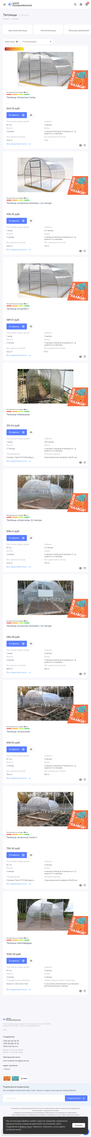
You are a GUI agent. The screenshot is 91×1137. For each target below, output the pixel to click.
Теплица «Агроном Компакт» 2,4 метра (29, 203)
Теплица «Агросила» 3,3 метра (24, 520)
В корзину (16, 115)
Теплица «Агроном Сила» (21, 97)
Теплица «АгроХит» (18, 309)
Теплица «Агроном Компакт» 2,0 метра (29, 626)
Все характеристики (19, 144)
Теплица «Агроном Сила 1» (22, 837)
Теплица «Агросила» (18, 732)
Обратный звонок (10, 1046)
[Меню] (4, 4)
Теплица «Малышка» (18, 414)
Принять (79, 1125)
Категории (11, 42)
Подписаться (76, 1098)
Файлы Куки (26, 1127)
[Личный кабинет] (81, 4)
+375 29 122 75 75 (11, 1041)
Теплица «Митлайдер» (19, 943)
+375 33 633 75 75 (11, 1043)
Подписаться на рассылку (16, 1087)
